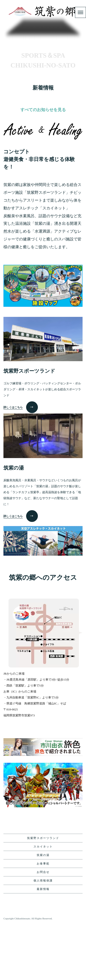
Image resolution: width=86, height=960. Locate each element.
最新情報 (43, 924)
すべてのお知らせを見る (43, 145)
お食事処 (43, 899)
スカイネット (43, 882)
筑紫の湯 (43, 890)
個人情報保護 (43, 916)
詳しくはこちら (13, 443)
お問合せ (43, 907)
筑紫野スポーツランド (43, 874)
